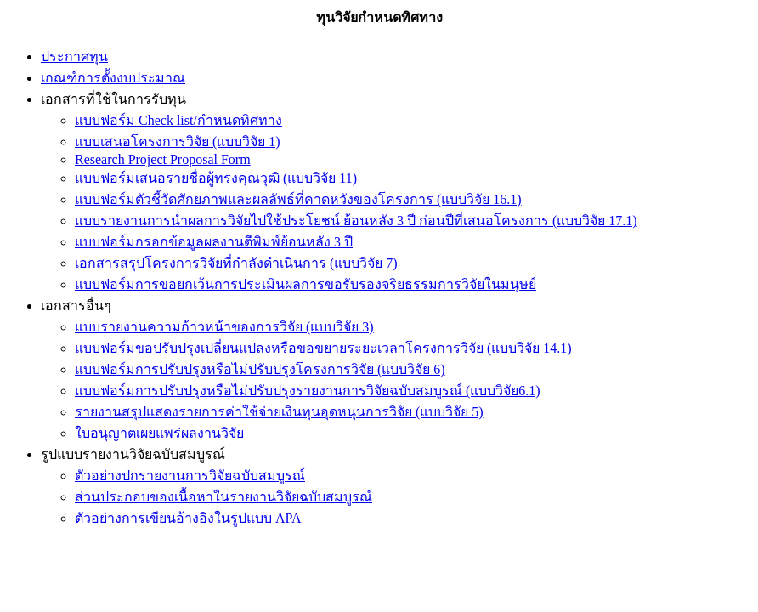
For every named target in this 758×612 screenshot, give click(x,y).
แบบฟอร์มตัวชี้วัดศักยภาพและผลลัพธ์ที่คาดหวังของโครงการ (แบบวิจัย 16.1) (298, 199)
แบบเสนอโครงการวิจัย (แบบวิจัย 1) (177, 141)
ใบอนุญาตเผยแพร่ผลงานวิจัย (159, 433)
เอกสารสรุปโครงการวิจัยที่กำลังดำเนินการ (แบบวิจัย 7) (236, 263)
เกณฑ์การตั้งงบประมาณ (113, 78)
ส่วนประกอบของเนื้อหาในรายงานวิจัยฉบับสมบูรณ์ (223, 497)
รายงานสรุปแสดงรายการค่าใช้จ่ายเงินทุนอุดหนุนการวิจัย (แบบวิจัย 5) (279, 412)
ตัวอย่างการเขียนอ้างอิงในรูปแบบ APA (188, 518)
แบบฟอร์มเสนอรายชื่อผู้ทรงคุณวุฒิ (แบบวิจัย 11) (216, 178)
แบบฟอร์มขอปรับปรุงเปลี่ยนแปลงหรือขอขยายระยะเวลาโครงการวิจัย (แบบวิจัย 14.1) (323, 348)
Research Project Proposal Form (163, 159)
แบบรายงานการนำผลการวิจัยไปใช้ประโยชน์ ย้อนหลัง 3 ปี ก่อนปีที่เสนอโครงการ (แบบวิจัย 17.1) (356, 220)
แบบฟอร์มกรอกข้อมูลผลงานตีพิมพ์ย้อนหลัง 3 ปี (214, 242)
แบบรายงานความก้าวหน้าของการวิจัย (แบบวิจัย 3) (224, 327)
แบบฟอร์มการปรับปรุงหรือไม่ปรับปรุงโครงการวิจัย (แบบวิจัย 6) (260, 369)
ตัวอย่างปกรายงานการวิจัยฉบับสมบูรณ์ (190, 475)
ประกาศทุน (74, 56)
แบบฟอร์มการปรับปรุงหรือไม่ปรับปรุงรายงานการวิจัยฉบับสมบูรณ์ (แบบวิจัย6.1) (307, 390)
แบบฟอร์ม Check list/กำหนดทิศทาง (178, 120)
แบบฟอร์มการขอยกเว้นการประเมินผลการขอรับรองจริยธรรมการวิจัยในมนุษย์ (305, 284)
